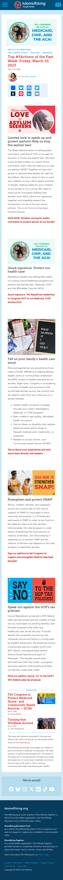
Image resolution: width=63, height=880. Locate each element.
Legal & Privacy (47, 863)
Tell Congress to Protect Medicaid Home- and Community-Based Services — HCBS (21, 701)
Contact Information (13, 863)
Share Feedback (32, 863)
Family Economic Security (18, 53)
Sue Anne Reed (28, 76)
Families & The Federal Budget (19, 50)
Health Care (35, 53)
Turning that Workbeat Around (20, 721)
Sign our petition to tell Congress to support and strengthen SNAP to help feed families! (30, 557)
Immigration (47, 53)
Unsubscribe (9, 866)
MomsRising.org (30, 4)
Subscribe (22, 866)
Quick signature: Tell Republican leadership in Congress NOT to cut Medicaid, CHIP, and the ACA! (31, 298)
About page (43, 854)
